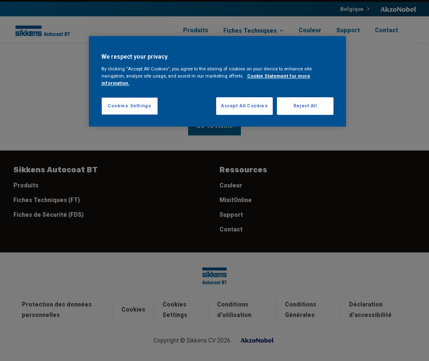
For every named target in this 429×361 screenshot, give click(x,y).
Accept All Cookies (244, 106)
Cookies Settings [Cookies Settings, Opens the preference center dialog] (129, 106)
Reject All (305, 106)
